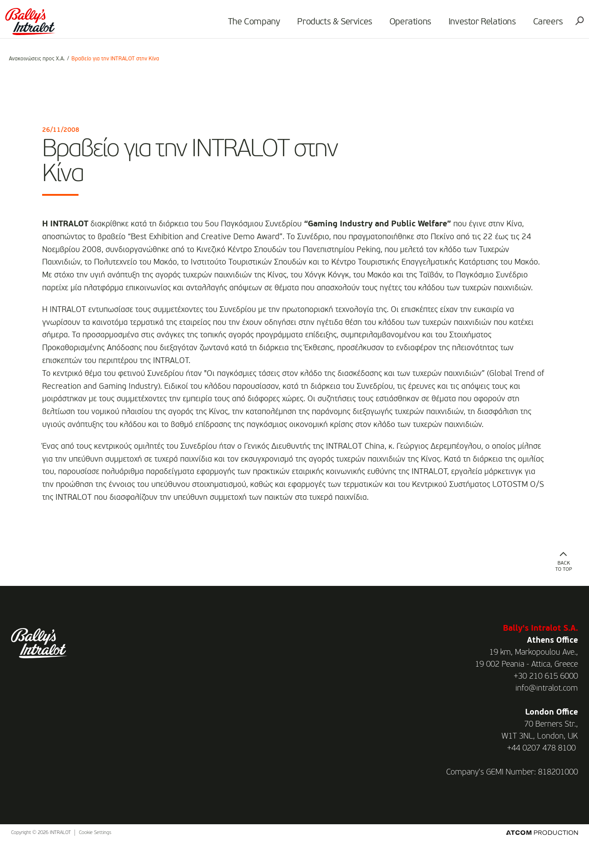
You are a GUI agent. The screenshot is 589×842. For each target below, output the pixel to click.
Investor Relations (478, 24)
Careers (544, 24)
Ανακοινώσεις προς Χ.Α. (37, 59)
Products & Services (331, 24)
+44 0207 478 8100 (541, 748)
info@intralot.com (546, 688)
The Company (250, 24)
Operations (407, 24)
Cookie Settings (95, 832)
